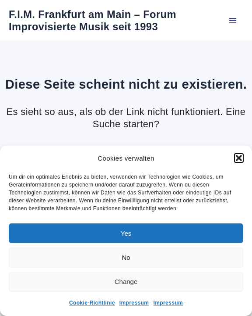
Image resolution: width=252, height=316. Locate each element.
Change (126, 281)
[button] (238, 158)
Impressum (134, 303)
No (126, 257)
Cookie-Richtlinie (92, 303)
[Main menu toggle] (232, 20)
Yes (126, 233)
